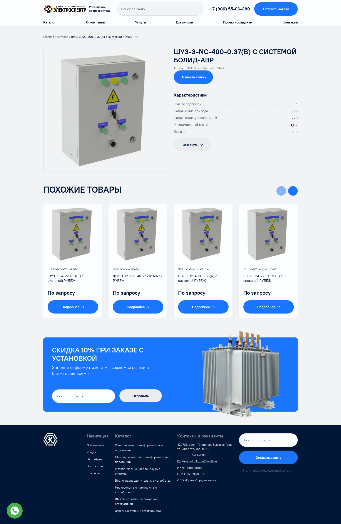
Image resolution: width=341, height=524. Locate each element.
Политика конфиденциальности (268, 470)
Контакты (290, 22)
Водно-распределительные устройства (142, 480)
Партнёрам (94, 459)
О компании (95, 22)
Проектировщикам (237, 22)
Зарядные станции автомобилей (138, 511)
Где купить (184, 22)
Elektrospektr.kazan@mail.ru (197, 461)
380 (295, 111)
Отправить (140, 396)
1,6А (294, 125)
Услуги (140, 22)
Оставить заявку (276, 9)
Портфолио (95, 466)
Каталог (49, 22)
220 (295, 118)
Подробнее (73, 307)
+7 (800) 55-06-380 (230, 9)
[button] (293, 191)
